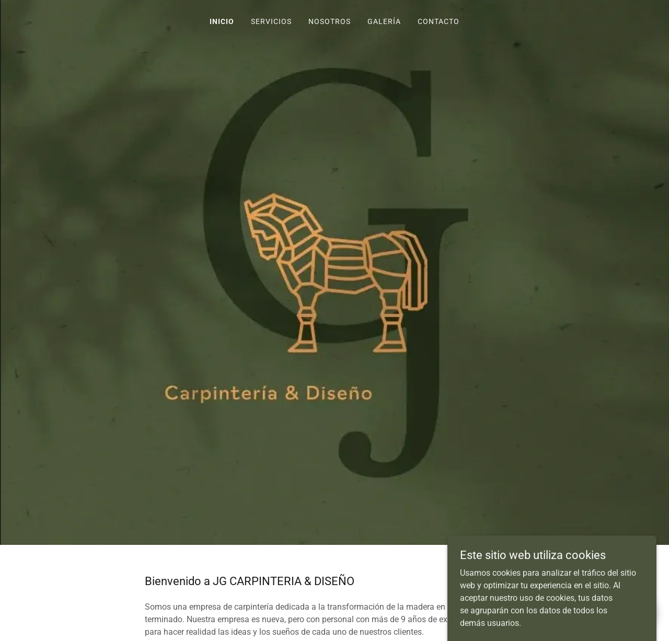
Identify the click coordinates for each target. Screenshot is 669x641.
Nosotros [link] (329, 21)
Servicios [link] (271, 21)
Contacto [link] (438, 21)
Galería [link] (384, 21)
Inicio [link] (222, 21)
